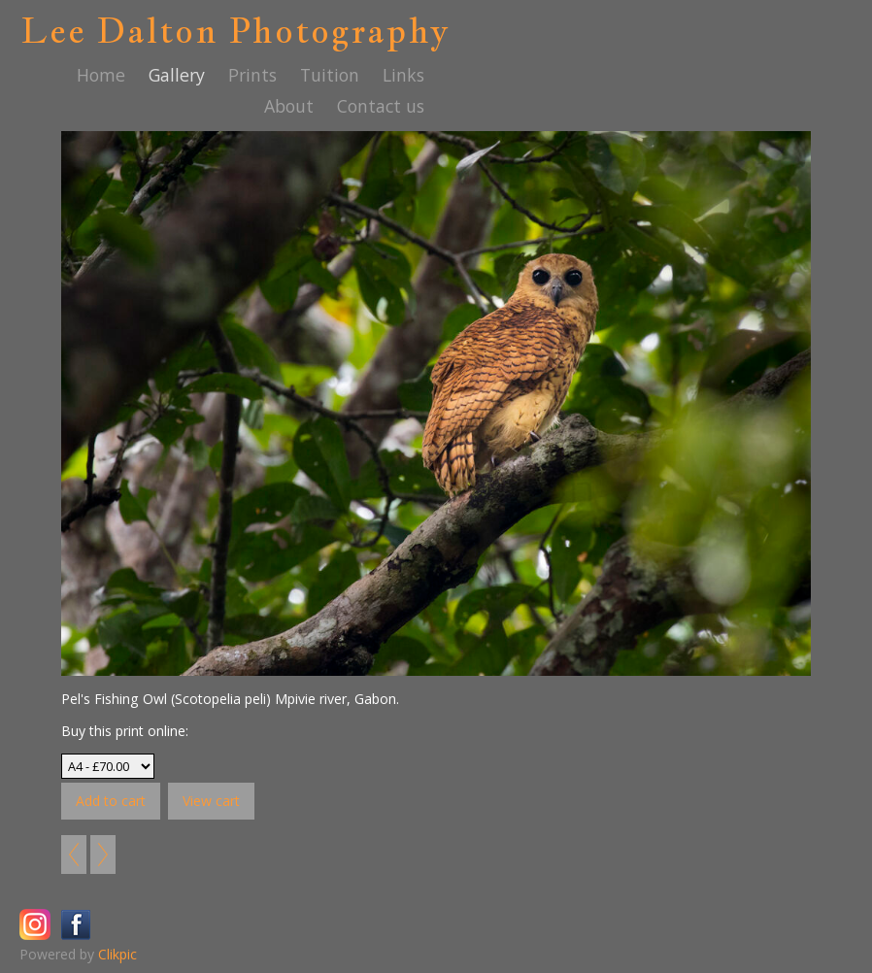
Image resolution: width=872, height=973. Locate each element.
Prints (252, 74)
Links (403, 74)
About (289, 105)
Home (101, 74)
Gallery (177, 74)
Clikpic (117, 954)
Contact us (380, 105)
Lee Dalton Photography (235, 30)
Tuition (329, 74)
